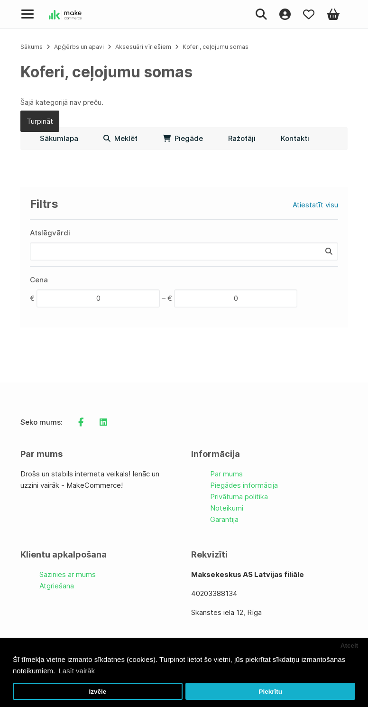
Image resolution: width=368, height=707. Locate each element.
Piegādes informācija (244, 485)
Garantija (224, 519)
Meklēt (120, 138)
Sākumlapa (59, 138)
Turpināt (40, 121)
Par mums (226, 473)
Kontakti (295, 138)
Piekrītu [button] (270, 691)
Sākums (31, 46)
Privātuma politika (239, 496)
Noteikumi (226, 507)
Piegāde (183, 138)
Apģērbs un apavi (79, 46)
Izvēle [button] (97, 691)
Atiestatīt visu (315, 204)
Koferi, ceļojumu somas (215, 46)
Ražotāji (242, 138)
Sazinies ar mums (67, 574)
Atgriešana (56, 585)
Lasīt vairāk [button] (76, 671)
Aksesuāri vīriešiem (143, 46)
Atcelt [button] (349, 645)
